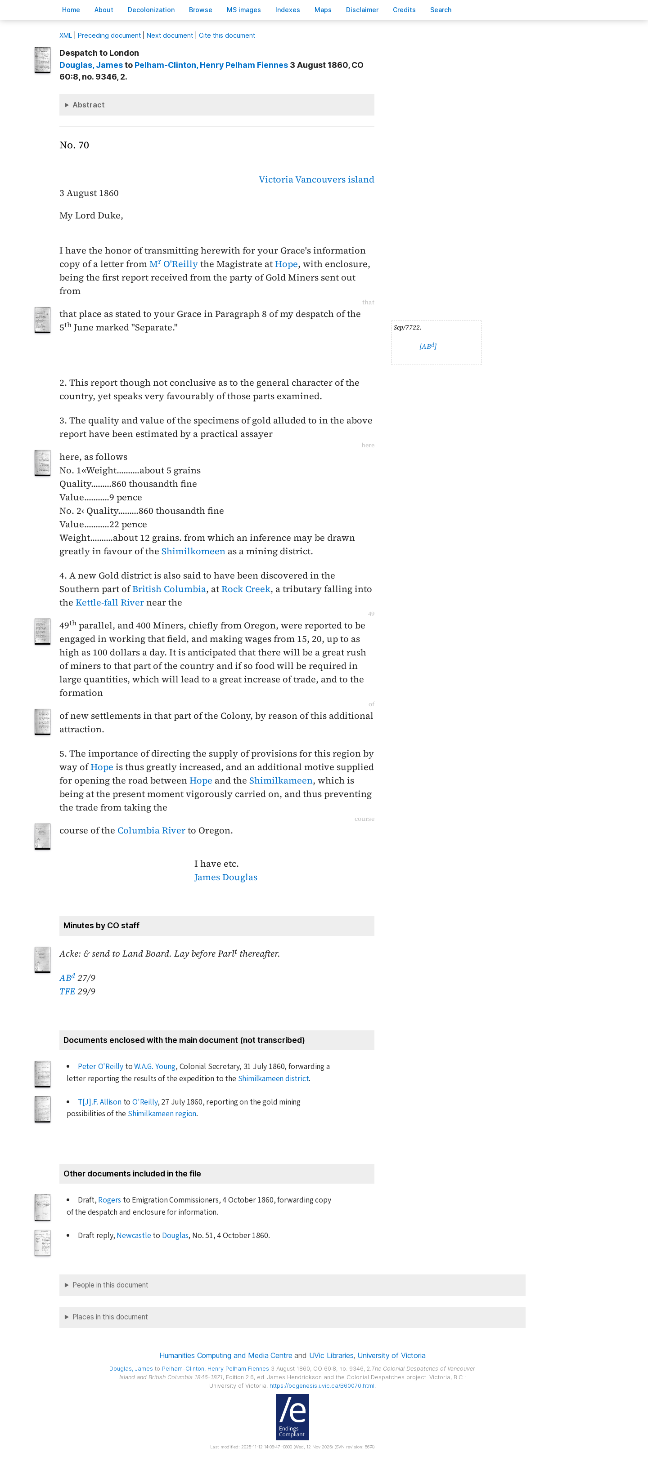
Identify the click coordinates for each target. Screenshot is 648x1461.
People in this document (110, 1285)
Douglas (175, 1235)
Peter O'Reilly (100, 1066)
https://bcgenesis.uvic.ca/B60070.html (322, 1385)
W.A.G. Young (155, 1066)
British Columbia (169, 589)
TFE (67, 991)
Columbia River (151, 830)
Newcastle (134, 1235)
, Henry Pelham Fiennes (211, 65)
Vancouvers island (334, 179)
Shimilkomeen (193, 551)
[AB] (427, 346)
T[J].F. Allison (100, 1102)
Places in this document (110, 1317)
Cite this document (227, 35)
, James (91, 65)
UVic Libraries (331, 1355)
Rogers (109, 1200)
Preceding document (109, 35)
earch (441, 9)
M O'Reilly (173, 264)
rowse (200, 9)
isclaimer (362, 9)
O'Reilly (144, 1102)
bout (103, 9)
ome (71, 9)
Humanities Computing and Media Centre (225, 1355)
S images (244, 9)
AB (67, 977)
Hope (286, 264)
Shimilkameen (281, 780)
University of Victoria (391, 1355)
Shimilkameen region (162, 1113)
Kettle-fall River (110, 602)
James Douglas (225, 877)
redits (404, 9)
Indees (287, 9)
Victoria (276, 179)
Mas (323, 9)
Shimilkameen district (273, 1078)
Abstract (88, 104)
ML (65, 35)
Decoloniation (151, 9)
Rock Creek (245, 589)
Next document (170, 35)
